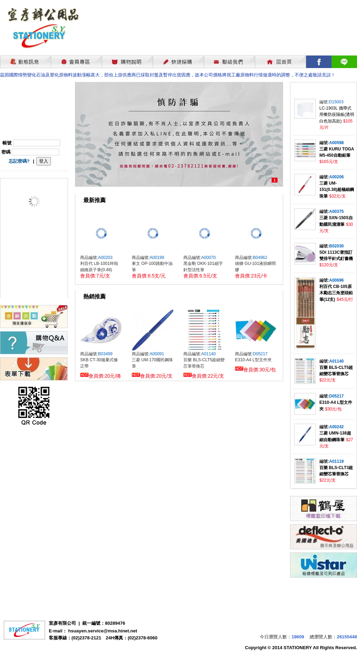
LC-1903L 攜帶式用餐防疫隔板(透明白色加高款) (336, 115)
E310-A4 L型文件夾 (253, 359)
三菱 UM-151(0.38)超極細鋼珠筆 (336, 190)
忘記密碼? (19, 161)
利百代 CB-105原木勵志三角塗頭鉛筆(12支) (336, 293)
